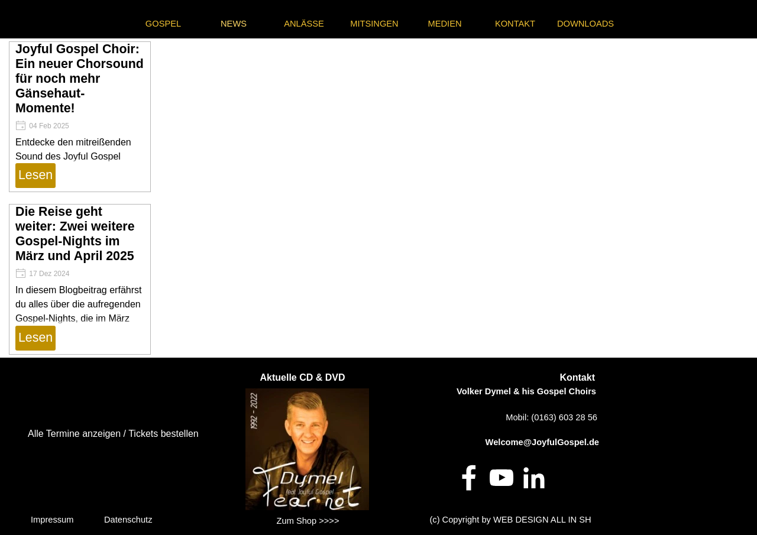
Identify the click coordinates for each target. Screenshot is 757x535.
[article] (80, 116)
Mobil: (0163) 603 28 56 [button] (551, 417)
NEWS (234, 23)
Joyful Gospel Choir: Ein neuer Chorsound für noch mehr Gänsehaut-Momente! (79, 78)
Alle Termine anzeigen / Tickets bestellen (113, 434)
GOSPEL (163, 23)
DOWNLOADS (585, 23)
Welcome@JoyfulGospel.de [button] (542, 442)
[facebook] (469, 477)
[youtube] (501, 477)
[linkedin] (534, 477)
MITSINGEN (374, 23)
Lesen (35, 175)
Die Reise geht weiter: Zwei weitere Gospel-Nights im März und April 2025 (75, 234)
